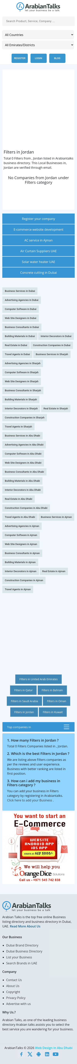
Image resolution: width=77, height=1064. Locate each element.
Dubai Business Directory (24, 951)
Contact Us (14, 980)
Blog (57, 58)
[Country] (38, 35)
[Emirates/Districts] (38, 45)
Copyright (13, 992)
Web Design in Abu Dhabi (54, 1048)
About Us (12, 986)
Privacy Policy (15, 998)
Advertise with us (18, 1004)
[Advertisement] (38, 111)
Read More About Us (25, 926)
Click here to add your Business (30, 800)
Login (38, 58)
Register (19, 58)
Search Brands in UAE (21, 963)
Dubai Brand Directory (22, 945)
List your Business (19, 957)
